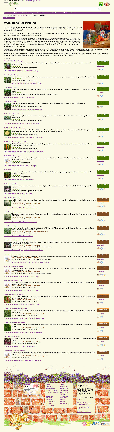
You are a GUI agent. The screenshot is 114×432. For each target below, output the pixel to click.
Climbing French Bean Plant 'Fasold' (14, 322)
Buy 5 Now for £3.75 (103, 88)
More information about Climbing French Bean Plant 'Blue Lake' (24, 318)
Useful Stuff (64, 388)
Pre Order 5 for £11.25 (103, 267)
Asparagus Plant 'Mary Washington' (14, 254)
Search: (17, 9)
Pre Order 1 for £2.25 (103, 281)
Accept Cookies (35, 1)
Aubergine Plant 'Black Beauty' (13, 61)
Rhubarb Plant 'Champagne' (12, 156)
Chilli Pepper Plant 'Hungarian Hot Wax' (15, 142)
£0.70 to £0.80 (100, 313)
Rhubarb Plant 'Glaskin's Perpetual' (14, 350)
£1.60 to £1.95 (100, 245)
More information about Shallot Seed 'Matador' (18, 194)
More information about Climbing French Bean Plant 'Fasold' (23, 332)
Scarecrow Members (49, 396)
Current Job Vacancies (64, 396)
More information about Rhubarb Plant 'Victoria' (19, 180)
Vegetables (14, 13)
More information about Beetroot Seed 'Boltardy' (26, 109)
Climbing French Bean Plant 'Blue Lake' (15, 308)
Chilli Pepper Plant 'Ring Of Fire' (13, 294)
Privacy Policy (64, 403)
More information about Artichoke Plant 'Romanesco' (20, 222)
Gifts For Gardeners (69, 13)
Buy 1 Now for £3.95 (103, 156)
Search (62, 399)
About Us (63, 384)
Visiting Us (49, 386)
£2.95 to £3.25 (100, 147)
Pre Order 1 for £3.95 (103, 351)
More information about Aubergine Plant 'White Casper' (21, 290)
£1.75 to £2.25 (100, 133)
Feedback (49, 399)
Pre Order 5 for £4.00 (103, 309)
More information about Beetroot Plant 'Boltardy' (19, 97)
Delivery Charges (51, 390)
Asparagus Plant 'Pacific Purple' (13, 266)
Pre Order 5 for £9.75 (103, 240)
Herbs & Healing (27, 13)
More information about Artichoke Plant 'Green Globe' (21, 208)
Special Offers (64, 390)
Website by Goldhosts (84, 412)
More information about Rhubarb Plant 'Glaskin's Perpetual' (22, 360)
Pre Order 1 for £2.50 (103, 198)
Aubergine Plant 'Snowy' (11, 75)
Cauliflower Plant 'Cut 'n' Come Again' (15, 128)
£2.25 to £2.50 (100, 203)
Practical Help (53, 13)
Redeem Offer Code (52, 392)
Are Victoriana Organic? (50, 402)
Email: (26, 387)
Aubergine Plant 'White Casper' (13, 280)
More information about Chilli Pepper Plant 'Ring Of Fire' (21, 304)
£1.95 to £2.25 (100, 66)
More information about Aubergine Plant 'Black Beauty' (21, 71)
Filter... (6, 17)
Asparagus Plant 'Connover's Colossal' (15, 240)
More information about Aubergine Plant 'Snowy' (26, 83)
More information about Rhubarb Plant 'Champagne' (20, 166)
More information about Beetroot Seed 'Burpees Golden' (21, 123)
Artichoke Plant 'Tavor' (10, 226)
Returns (62, 401)
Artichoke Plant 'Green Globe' (12, 198)
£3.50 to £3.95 (100, 161)
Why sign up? (28, 392)
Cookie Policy (25, 1)
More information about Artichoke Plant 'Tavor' (18, 236)
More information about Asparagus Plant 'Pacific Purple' (21, 276)
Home (6, 15)
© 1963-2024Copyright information (84, 403)
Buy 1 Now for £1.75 (103, 102)
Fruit (5, 13)
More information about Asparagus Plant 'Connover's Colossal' (23, 250)
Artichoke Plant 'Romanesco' (12, 212)
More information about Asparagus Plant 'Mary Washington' (30, 262)
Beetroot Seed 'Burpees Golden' (13, 114)
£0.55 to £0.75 (100, 92)
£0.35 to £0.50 (100, 341)
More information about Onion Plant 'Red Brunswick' (20, 346)
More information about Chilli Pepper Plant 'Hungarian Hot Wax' (24, 151)
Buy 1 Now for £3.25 (103, 142)
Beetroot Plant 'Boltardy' (11, 87)
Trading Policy (50, 388)
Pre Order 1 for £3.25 (103, 295)
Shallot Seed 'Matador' (10, 184)
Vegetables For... (23, 15)
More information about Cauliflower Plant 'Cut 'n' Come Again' (23, 137)
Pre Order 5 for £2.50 (103, 337)
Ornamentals (41, 13)
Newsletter (27, 384)
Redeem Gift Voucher (64, 393)
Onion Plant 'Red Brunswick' (12, 336)
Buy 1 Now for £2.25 (103, 61)
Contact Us (63, 386)
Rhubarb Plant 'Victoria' (11, 170)
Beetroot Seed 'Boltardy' (11, 101)
